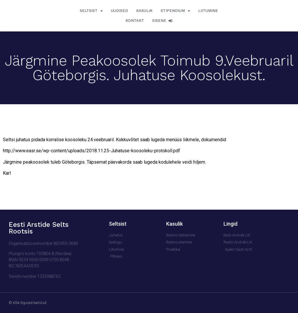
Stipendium (175, 11)
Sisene (162, 20)
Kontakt (134, 20)
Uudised (119, 10)
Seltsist (91, 11)
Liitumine (208, 10)
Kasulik (144, 10)
